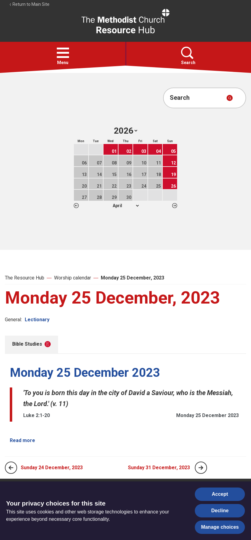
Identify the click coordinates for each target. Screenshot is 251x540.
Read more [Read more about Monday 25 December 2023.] (22, 440)
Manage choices (220, 527)
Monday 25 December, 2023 (132, 278)
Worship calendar (72, 278)
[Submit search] (230, 98)
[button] (63, 53)
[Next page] (201, 468)
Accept (220, 494)
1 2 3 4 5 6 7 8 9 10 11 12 (125, 205)
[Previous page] (11, 468)
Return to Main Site (29, 4)
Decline (220, 510)
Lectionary (37, 319)
